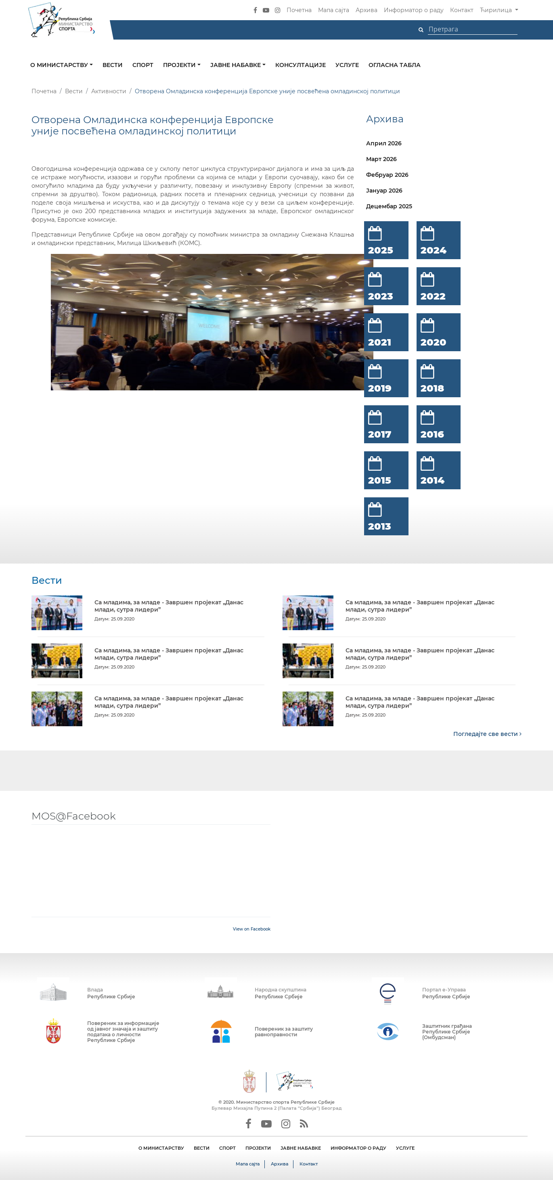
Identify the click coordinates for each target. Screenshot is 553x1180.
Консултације (300, 65)
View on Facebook (251, 929)
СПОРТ (227, 1148)
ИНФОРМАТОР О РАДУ (358, 1148)
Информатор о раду (414, 10)
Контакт (461, 10)
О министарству (60, 65)
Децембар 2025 (389, 206)
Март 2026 (381, 159)
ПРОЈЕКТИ (258, 1148)
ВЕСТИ (201, 1148)
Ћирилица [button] (496, 10)
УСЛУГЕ (405, 1148)
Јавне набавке (236, 65)
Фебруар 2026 (387, 174)
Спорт (142, 65)
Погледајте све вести (487, 734)
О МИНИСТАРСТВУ (161, 1148)
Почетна (299, 10)
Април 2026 (384, 143)
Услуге (347, 65)
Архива (366, 10)
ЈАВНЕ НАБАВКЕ (301, 1148)
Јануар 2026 (384, 190)
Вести (113, 65)
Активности (108, 91)
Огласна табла (395, 65)
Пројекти (180, 65)
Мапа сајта (333, 10)
